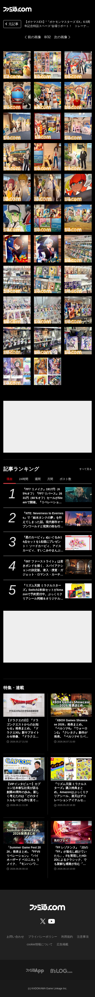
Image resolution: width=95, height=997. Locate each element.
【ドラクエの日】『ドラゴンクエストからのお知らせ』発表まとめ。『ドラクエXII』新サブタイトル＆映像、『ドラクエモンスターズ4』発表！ (23, 729)
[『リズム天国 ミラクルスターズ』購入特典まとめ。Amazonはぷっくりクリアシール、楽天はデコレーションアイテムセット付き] (71, 768)
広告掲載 (62, 944)
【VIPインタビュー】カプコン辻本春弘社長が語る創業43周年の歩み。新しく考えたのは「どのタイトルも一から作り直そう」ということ (23, 792)
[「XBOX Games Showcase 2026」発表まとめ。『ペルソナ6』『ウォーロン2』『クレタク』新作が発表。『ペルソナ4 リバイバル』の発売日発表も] (71, 705)
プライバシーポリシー (42, 936)
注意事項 (83, 936)
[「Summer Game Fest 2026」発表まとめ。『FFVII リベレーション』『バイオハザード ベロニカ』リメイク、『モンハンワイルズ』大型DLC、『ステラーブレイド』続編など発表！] (23, 832)
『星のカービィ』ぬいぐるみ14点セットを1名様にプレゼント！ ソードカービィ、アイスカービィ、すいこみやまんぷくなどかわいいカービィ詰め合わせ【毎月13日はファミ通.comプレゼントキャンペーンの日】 (43, 544)
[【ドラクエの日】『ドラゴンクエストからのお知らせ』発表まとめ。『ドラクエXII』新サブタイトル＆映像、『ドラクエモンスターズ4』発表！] (23, 705)
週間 (38, 479)
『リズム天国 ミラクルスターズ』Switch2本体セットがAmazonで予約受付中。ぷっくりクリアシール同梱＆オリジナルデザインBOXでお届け (43, 592)
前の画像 (34, 37)
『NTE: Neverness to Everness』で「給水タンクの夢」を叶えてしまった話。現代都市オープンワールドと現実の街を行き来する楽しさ (43, 520)
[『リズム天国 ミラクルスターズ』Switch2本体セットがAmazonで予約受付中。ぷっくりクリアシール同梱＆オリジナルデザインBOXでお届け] (78, 590)
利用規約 (67, 936)
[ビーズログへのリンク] (61, 970)
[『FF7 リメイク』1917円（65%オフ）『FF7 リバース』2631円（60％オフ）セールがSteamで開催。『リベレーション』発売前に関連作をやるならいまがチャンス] (78, 494)
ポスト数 (65, 479)
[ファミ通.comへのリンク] (17, 9)
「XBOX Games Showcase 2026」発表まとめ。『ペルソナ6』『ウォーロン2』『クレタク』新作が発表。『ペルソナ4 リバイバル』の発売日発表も (71, 729)
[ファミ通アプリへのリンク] (35, 970)
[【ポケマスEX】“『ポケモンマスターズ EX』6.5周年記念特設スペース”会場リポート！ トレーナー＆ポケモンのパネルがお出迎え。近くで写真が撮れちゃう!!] (17, 65)
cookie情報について (39, 944)
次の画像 (60, 37)
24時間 (23, 479)
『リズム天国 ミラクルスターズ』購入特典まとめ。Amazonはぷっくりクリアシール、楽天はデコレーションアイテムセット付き (71, 792)
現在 (9, 479)
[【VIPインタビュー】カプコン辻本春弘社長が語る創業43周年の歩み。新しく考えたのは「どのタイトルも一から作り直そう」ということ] (23, 768)
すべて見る (85, 469)
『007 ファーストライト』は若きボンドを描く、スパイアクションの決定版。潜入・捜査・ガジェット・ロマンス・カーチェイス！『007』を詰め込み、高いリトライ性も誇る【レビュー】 (43, 568)
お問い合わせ (15, 936)
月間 (50, 479)
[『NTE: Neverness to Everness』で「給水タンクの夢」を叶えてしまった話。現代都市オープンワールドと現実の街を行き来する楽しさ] (78, 518)
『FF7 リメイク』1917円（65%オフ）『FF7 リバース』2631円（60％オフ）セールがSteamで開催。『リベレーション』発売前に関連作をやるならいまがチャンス (43, 496)
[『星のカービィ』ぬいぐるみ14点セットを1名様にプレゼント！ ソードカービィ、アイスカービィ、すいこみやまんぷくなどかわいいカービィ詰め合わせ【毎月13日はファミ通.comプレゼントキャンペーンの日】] (78, 542)
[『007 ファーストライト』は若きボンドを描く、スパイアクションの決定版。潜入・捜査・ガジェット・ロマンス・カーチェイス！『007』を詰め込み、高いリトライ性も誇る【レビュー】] (78, 566)
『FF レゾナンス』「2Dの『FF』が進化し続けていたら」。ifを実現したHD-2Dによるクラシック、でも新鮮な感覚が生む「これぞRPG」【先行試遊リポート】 (71, 856)
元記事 (11, 24)
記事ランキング (21, 469)
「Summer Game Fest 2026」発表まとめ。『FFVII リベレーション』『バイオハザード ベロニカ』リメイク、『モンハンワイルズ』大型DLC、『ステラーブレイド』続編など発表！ (24, 856)
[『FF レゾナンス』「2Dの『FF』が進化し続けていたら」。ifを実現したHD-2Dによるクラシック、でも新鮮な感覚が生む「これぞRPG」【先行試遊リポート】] (71, 832)
